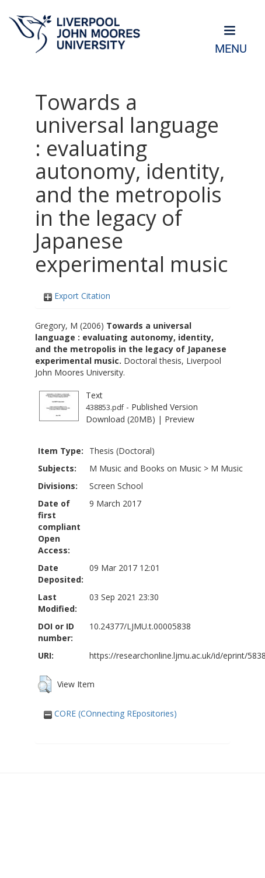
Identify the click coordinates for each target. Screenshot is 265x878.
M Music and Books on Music (145, 468)
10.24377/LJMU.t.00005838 (140, 626)
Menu (231, 49)
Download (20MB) (120, 419)
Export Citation (77, 295)
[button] (44, 684)
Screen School (116, 485)
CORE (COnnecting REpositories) (110, 713)
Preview (179, 419)
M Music (227, 468)
